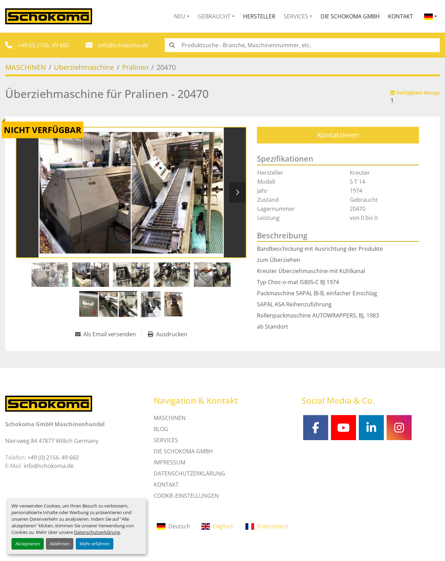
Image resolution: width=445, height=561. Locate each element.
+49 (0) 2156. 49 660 (43, 45)
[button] (181, 16)
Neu (179, 16)
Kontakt (400, 16)
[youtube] (343, 427)
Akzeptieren (27, 544)
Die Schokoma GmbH (350, 16)
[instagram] (399, 427)
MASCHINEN (170, 418)
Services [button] (296, 16)
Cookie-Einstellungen (186, 496)
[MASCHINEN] (25, 67)
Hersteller (259, 16)
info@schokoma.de (123, 45)
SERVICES (166, 440)
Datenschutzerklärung (97, 532)
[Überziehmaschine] (84, 67)
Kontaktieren (338, 135)
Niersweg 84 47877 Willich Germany (51, 441)
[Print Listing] (167, 334)
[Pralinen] (135, 67)
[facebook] (315, 427)
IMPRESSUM (169, 462)
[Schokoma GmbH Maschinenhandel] (48, 403)
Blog (161, 429)
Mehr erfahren (95, 544)
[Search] (302, 45)
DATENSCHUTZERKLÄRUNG (189, 473)
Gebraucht (214, 16)
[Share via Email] (108, 334)
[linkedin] (371, 427)
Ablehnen (60, 544)
